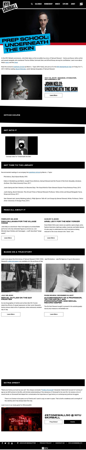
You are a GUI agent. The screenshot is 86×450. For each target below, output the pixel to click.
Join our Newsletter (27, 443)
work (7, 62)
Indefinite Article (19, 67)
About (73, 4)
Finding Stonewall (47, 390)
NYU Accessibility (75, 443)
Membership (48, 4)
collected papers (13, 261)
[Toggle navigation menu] (81, 3)
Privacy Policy (45, 443)
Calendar (38, 4)
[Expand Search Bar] (32, 4)
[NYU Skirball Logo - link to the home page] (10, 7)
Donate (57, 4)
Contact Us (60, 443)
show (16, 62)
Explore (65, 4)
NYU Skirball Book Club (64, 67)
